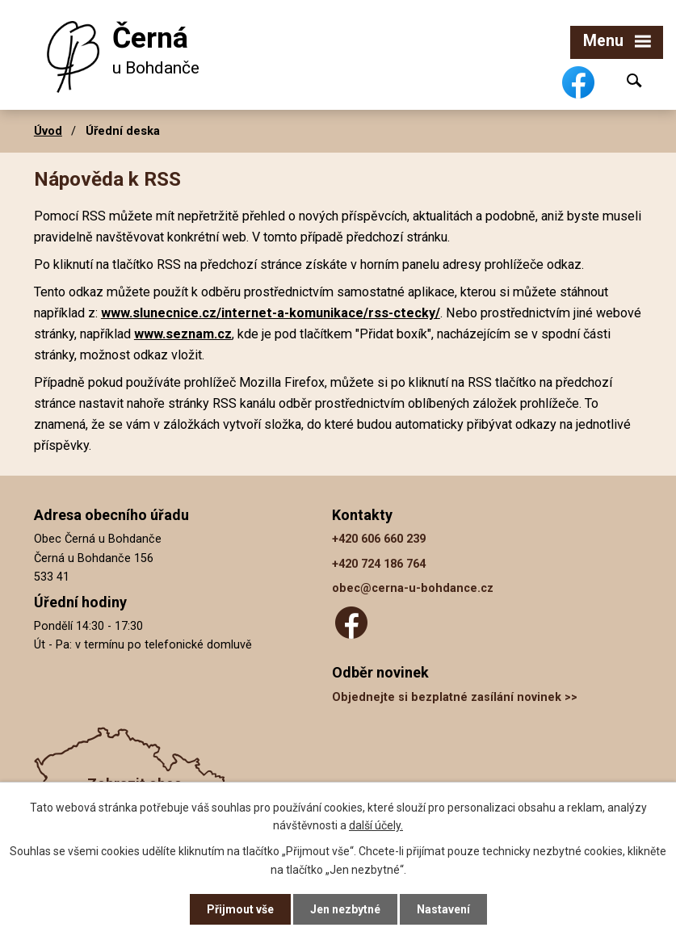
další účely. (376, 825)
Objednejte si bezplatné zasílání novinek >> (454, 697)
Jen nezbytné (345, 909)
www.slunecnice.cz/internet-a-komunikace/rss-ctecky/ (270, 313)
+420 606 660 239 (379, 539)
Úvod (48, 131)
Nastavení (443, 909)
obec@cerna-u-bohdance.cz (412, 588)
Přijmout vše (240, 909)
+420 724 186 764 (379, 564)
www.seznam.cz (183, 334)
